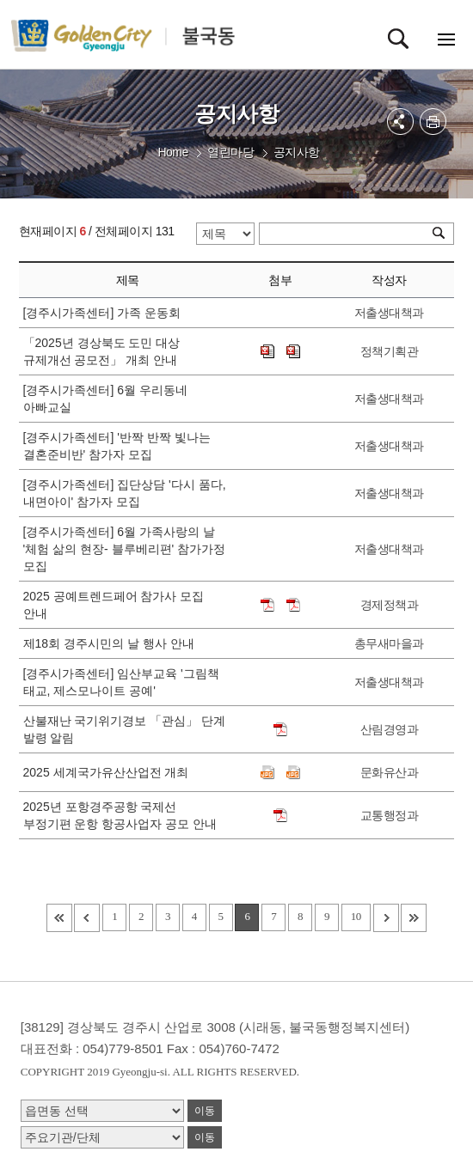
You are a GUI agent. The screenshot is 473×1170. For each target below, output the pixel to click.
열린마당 (230, 152)
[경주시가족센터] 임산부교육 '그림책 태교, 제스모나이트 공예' (121, 682)
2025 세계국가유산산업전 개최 (109, 772)
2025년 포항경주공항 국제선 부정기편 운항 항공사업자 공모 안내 (123, 815)
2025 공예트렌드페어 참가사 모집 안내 (114, 604)
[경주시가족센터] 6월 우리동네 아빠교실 (105, 398)
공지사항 (296, 152)
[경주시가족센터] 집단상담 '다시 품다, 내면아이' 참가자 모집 (124, 493)
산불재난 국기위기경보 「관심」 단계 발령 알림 (124, 729)
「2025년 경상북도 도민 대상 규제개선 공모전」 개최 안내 (103, 351)
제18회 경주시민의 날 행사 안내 (112, 643)
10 (356, 916)
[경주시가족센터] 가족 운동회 (105, 313)
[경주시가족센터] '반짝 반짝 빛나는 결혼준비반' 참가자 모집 (117, 445)
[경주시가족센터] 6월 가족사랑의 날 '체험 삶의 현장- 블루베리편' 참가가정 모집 (124, 549)
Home (172, 152)
